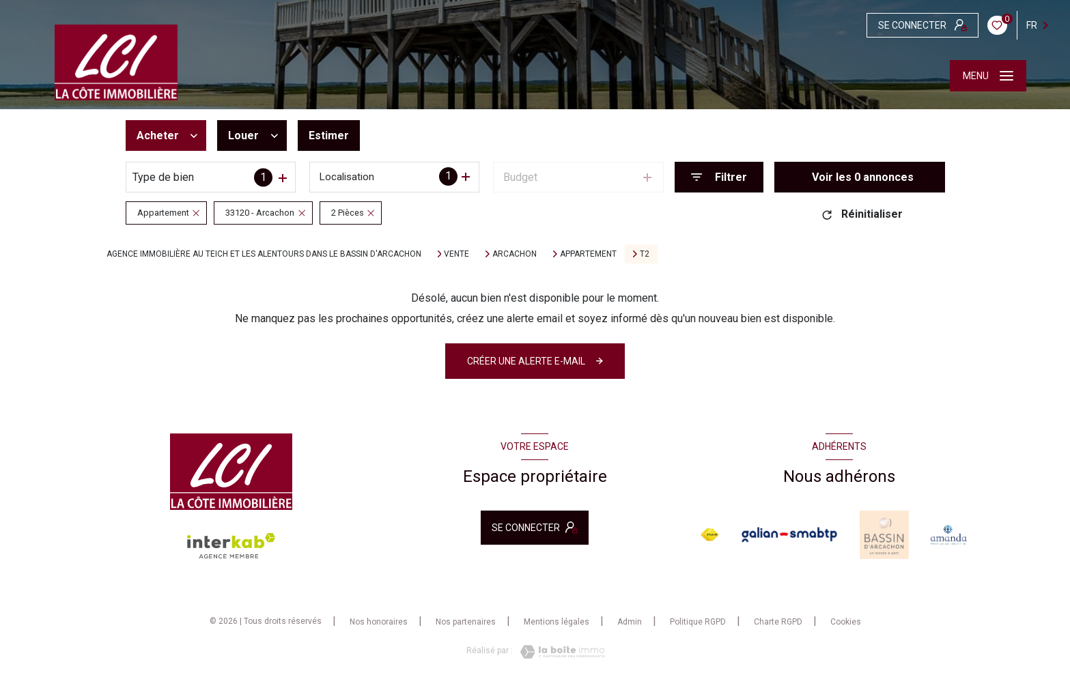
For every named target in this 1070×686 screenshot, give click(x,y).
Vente (456, 254)
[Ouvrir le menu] (988, 75)
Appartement (588, 254)
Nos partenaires (466, 622)
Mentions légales (556, 622)
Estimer (329, 135)
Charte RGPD (778, 622)
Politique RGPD (698, 622)
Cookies (845, 622)
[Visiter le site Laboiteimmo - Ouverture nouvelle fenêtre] (558, 652)
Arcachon (514, 254)
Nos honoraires (379, 622)
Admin (629, 622)
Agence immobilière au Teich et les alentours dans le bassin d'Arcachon (264, 254)
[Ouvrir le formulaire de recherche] (719, 177)
